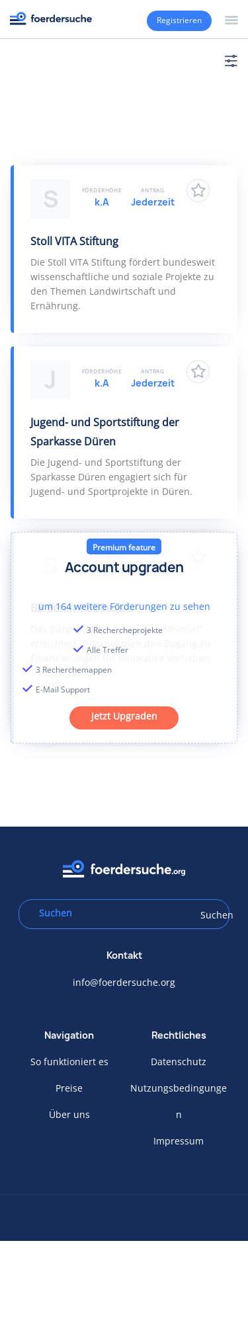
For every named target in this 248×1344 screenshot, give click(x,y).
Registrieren (179, 20)
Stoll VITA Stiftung (74, 241)
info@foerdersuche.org (124, 982)
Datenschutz (178, 1061)
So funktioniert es (69, 1061)
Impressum (178, 1141)
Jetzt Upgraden (124, 716)
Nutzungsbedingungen (178, 1101)
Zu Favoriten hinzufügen (198, 190)
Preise (69, 1088)
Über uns (69, 1114)
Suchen (210, 915)
